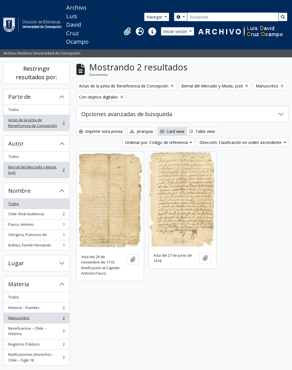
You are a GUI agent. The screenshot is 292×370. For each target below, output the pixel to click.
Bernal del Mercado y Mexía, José (36, 169)
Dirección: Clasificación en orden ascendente (241, 142)
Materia (18, 284)
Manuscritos (36, 319)
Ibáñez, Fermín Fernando (36, 246)
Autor (16, 143)
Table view (202, 131)
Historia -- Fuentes (36, 309)
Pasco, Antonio (36, 225)
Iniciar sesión (175, 31)
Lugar (16, 263)
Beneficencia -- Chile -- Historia (36, 331)
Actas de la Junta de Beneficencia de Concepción (36, 122)
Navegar (155, 17)
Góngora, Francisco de (36, 236)
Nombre (19, 191)
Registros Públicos (36, 345)
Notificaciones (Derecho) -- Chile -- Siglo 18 (36, 357)
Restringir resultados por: (36, 73)
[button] (127, 31)
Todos (13, 109)
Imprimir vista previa (100, 131)
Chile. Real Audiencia (36, 215)
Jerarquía (141, 131)
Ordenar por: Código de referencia (157, 142)
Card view (172, 131)
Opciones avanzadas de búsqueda (126, 114)
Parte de (19, 97)
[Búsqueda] (233, 16)
